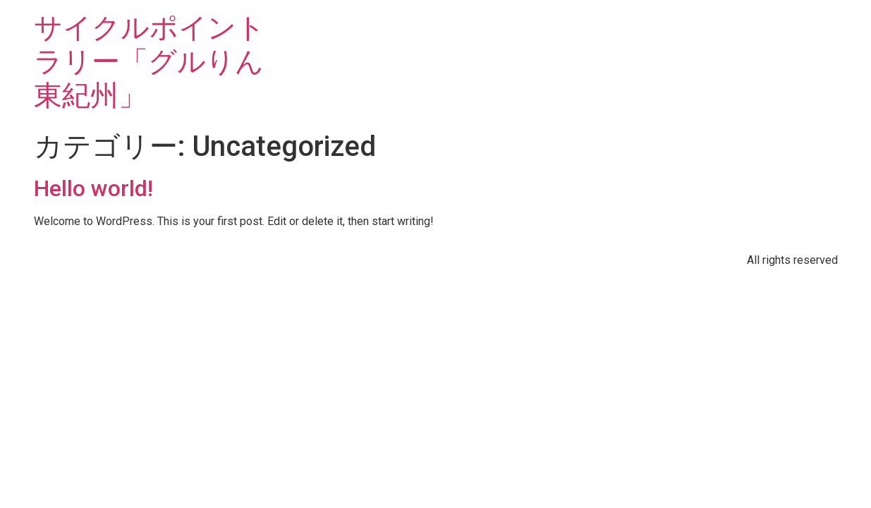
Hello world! (93, 188)
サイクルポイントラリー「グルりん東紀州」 (149, 61)
